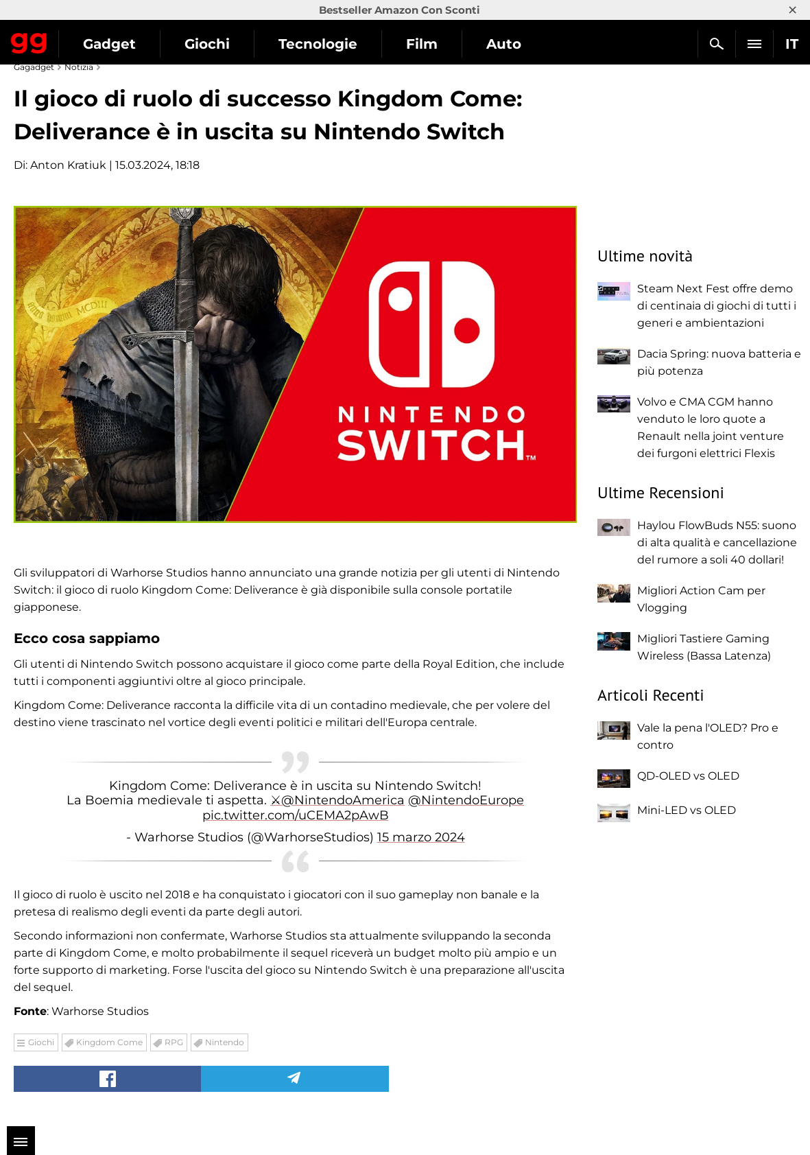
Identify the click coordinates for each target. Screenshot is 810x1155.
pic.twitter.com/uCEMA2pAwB (295, 815)
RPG (174, 1042)
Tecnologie (317, 44)
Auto (503, 44)
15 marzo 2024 (421, 837)
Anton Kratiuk (68, 165)
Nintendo (224, 1042)
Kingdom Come (109, 1042)
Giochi (207, 44)
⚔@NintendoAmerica (337, 800)
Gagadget (29, 40)
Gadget (109, 44)
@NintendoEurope (466, 800)
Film (422, 44)
